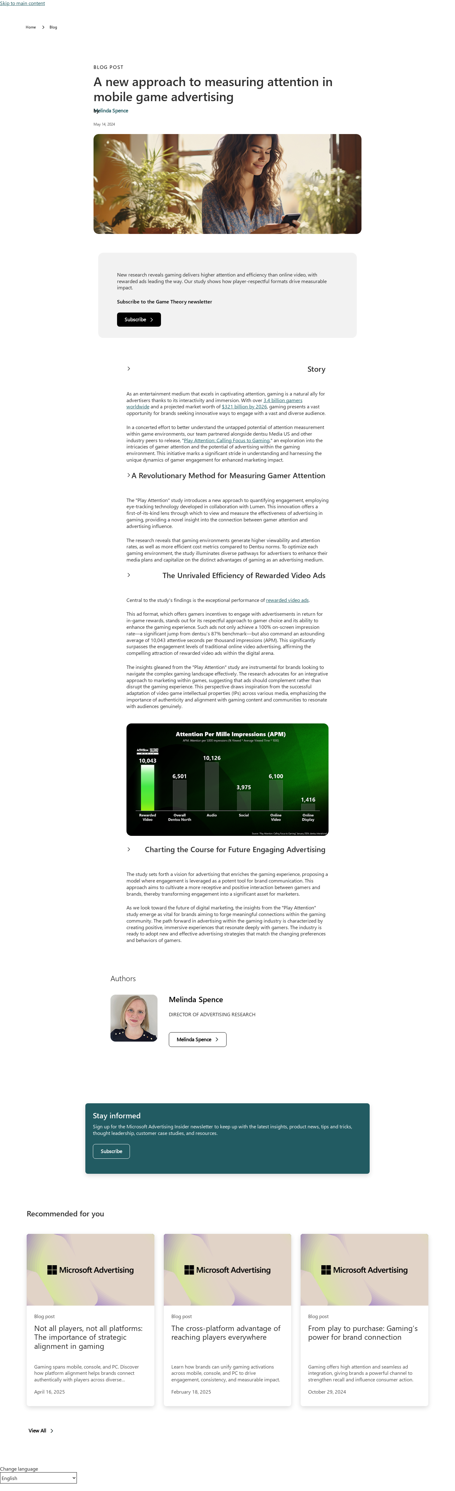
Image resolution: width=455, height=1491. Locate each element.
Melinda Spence (111, 110)
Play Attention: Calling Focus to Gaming (227, 440)
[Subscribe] (139, 320)
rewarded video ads (287, 600)
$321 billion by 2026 (244, 406)
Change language (19, 1469)
